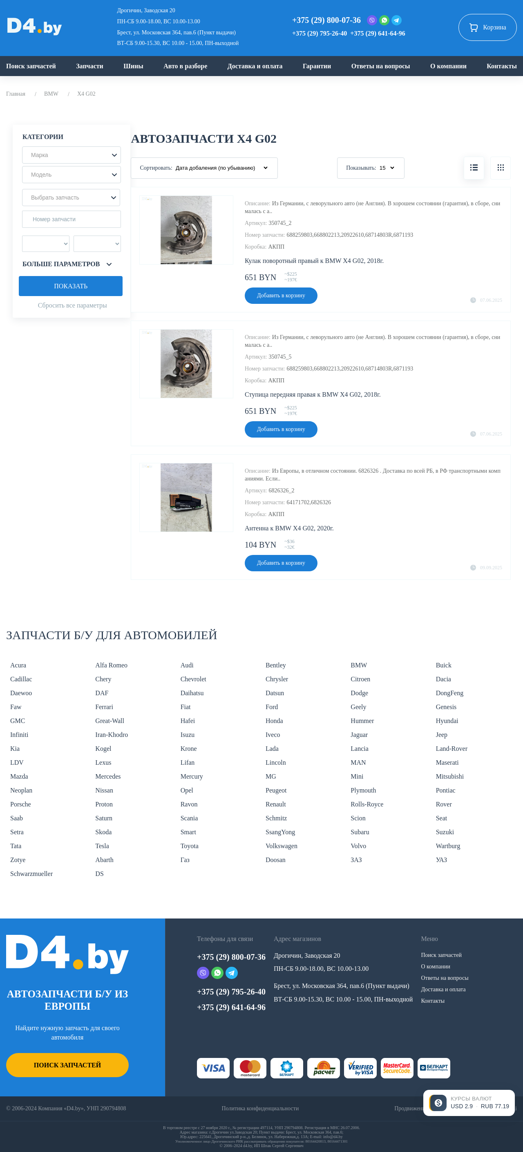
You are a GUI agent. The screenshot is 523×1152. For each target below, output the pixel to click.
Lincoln (276, 762)
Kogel (103, 748)
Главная (15, 94)
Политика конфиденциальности (260, 1108)
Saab (16, 818)
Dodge (359, 692)
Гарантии (317, 66)
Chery (103, 679)
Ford (272, 706)
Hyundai (447, 720)
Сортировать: (156, 168)
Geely (358, 706)
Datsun (275, 692)
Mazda (19, 776)
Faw (16, 706)
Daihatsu (192, 692)
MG (271, 776)
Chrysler (277, 679)
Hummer (362, 720)
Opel (187, 790)
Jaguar (359, 734)
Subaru (360, 832)
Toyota (190, 845)
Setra (17, 832)
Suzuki (445, 832)
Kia (15, 748)
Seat (441, 818)
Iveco (273, 734)
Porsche (20, 804)
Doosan (276, 859)
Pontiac (446, 790)
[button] (71, 155)
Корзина (487, 27)
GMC (17, 720)
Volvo (358, 845)
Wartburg (448, 845)
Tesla (102, 845)
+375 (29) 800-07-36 (326, 20)
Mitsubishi (450, 776)
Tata (15, 845)
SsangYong (280, 832)
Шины (133, 66)
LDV (17, 762)
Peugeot (276, 790)
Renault (276, 804)
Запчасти (89, 66)
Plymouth (363, 790)
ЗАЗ (356, 859)
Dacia (443, 679)
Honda (274, 720)
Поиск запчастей (31, 66)
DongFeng (450, 692)
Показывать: (361, 168)
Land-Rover (451, 748)
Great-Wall (109, 720)
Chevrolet (193, 679)
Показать (70, 286)
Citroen (360, 679)
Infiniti (19, 734)
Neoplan (21, 790)
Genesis (446, 706)
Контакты (502, 66)
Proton (104, 804)
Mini (357, 776)
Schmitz (276, 818)
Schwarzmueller (31, 873)
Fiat (186, 706)
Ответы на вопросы (380, 66)
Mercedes (108, 776)
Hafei (188, 720)
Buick (443, 665)
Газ (185, 859)
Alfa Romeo (111, 665)
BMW (51, 94)
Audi (187, 665)
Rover (444, 804)
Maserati (447, 762)
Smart (188, 832)
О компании (448, 66)
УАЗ (441, 859)
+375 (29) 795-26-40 (319, 33)
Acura (18, 665)
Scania (189, 818)
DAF (101, 692)
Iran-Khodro (111, 734)
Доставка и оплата (255, 66)
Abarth (104, 859)
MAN (358, 762)
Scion (358, 818)
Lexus (103, 762)
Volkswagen (281, 845)
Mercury (192, 776)
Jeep (441, 734)
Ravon (189, 804)
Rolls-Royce (367, 804)
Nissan (104, 790)
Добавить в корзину (281, 295)
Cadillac (21, 679)
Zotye (17, 859)
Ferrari (104, 706)
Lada (272, 748)
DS (99, 873)
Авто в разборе (185, 66)
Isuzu (188, 734)
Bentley (276, 665)
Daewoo (21, 692)
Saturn (103, 818)
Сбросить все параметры (72, 305)
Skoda (103, 832)
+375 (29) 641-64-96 (377, 33)
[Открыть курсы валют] (469, 1103)
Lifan (188, 762)
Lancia (360, 748)
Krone (189, 748)
